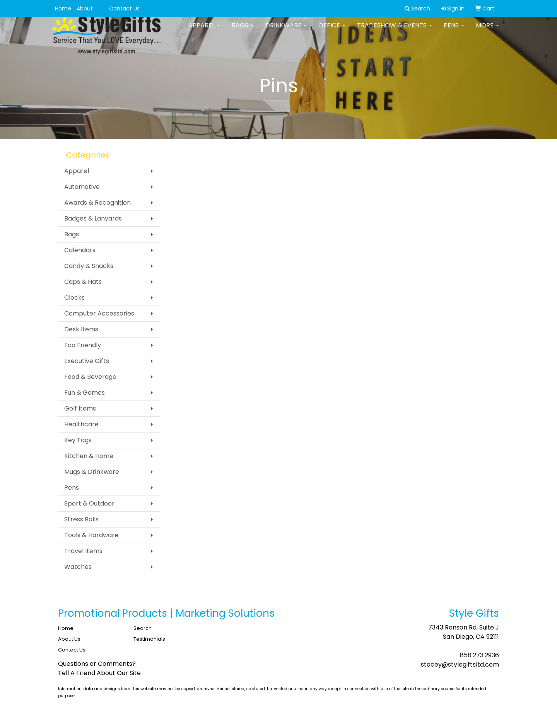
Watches (78, 566)
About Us (69, 639)
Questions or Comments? (97, 663)
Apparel (204, 30)
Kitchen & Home (88, 455)
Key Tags (78, 440)
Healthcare (81, 424)
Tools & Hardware (91, 535)
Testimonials (149, 639)
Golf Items (80, 408)
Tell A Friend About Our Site (99, 673)
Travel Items (83, 550)
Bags (243, 30)
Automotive (82, 186)
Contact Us (124, 8)
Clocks (74, 297)
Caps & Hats (83, 281)
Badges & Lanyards (93, 218)
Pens (454, 30)
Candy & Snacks (88, 265)
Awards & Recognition (97, 202)
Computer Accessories (99, 313)
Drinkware (286, 30)
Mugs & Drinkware (91, 471)
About (85, 8)
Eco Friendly (82, 345)
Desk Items (81, 329)
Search (142, 628)
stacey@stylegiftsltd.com (460, 664)
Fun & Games (84, 392)
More (487, 30)
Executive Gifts (86, 360)
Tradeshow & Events (394, 30)
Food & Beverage (90, 376)
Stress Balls (81, 519)
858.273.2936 (479, 655)
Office (331, 30)
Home (63, 8)
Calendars (80, 250)
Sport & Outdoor (89, 503)
